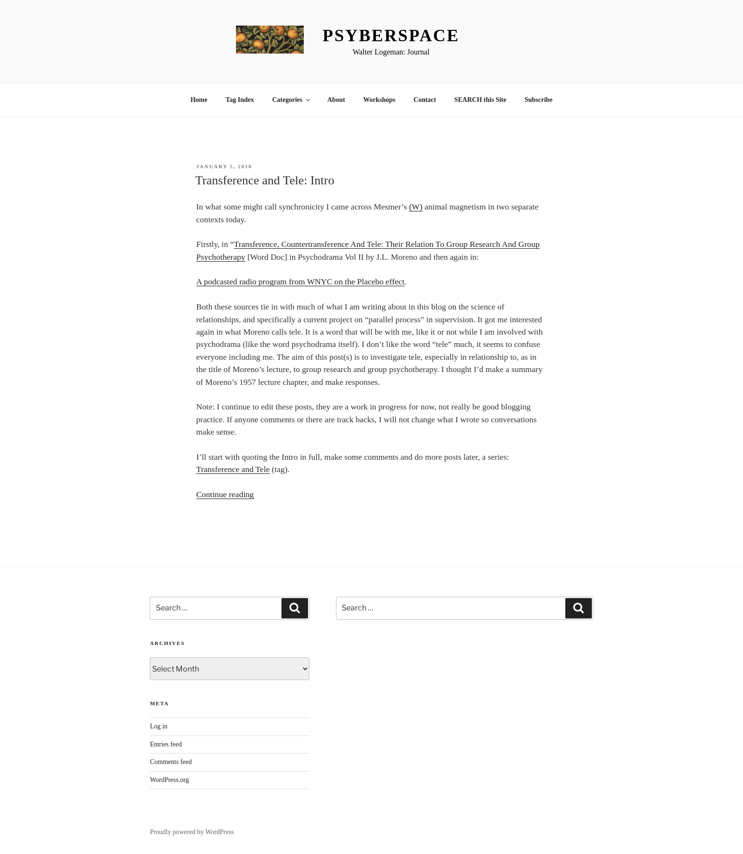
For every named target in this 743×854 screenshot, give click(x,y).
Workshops (379, 99)
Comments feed (170, 761)
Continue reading (225, 494)
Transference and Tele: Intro (264, 180)
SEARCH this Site (480, 99)
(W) (415, 206)
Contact (425, 99)
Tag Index (240, 99)
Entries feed (165, 744)
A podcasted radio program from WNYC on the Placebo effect (300, 281)
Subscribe (539, 99)
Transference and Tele (233, 469)
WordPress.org (169, 779)
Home (199, 99)
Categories (291, 99)
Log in (158, 726)
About (336, 99)
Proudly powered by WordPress (192, 832)
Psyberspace (391, 35)
